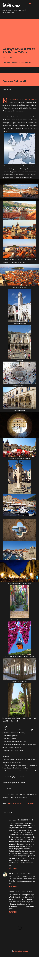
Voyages (18, 804)
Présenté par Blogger (19, 951)
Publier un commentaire (22, 63)
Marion (11, 892)
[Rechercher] (30, 4)
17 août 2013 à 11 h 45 (25, 820)
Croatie (11, 804)
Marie (11, 873)
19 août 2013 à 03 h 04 (24, 892)
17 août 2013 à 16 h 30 (23, 873)
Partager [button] (6, 63)
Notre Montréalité (11, 5)
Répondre (13, 868)
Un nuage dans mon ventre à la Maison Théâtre (18, 50)
